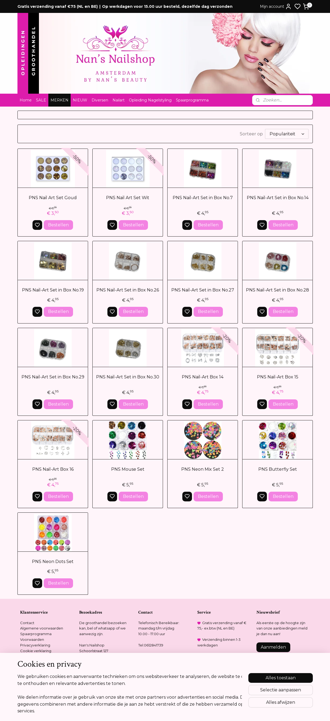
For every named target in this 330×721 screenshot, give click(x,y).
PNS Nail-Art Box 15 (277, 376)
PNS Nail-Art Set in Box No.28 (277, 290)
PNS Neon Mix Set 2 (202, 469)
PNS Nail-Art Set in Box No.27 (202, 290)
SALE (41, 100)
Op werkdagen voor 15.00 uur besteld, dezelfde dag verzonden (167, 6)
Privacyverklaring (35, 645)
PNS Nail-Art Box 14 (202, 376)
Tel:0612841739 (150, 645)
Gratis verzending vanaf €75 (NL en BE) (57, 6)
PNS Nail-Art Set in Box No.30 (127, 376)
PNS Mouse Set (127, 469)
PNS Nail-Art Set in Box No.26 (127, 290)
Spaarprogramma (192, 100)
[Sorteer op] (286, 134)
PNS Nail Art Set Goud (53, 197)
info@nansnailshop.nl (156, 656)
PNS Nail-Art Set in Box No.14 (277, 197)
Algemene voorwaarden (41, 628)
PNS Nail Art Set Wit (127, 197)
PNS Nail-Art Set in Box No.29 (52, 376)
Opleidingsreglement (39, 656)
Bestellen (58, 224)
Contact (27, 623)
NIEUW (80, 100)
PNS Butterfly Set (277, 469)
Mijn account (276, 6)
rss (193, 711)
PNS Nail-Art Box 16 (52, 469)
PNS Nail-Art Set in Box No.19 (53, 290)
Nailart (119, 100)
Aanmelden (273, 647)
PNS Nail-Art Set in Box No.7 (202, 197)
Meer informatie (272, 687)
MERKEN (59, 100)
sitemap (183, 711)
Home (26, 100)
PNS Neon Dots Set (53, 561)
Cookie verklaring (35, 651)
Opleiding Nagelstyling (150, 100)
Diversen (100, 100)
